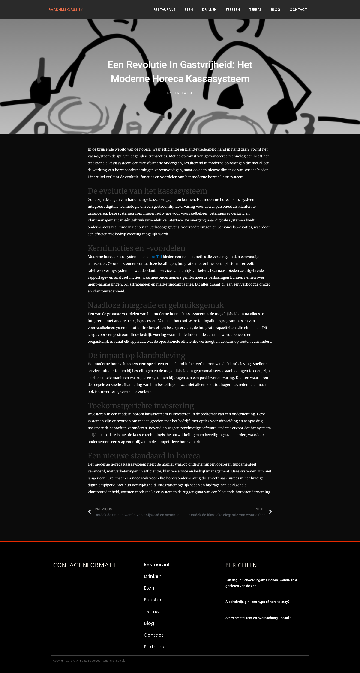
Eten (189, 9)
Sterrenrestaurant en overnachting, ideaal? (258, 618)
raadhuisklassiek (65, 9)
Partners (154, 646)
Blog (275, 9)
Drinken (209, 9)
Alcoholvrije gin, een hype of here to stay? (257, 602)
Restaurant (164, 9)
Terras (255, 9)
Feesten (233, 9)
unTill (157, 256)
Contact (298, 9)
